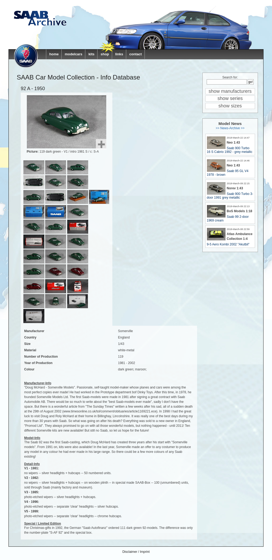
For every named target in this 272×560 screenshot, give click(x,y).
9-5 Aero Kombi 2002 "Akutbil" (228, 244)
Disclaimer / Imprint (136, 552)
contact (135, 54)
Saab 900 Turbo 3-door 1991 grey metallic (230, 195)
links (119, 54)
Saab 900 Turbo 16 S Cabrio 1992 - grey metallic (229, 150)
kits (91, 54)
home (54, 54)
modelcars (73, 54)
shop (105, 54)
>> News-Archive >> (230, 128)
